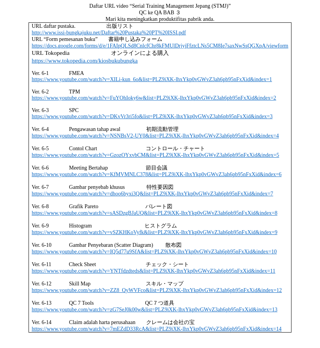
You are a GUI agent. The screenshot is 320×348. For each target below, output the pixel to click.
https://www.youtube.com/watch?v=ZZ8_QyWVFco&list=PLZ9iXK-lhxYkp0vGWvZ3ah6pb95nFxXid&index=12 (157, 290)
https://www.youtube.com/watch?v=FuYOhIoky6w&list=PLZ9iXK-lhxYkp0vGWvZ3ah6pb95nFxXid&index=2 (154, 98)
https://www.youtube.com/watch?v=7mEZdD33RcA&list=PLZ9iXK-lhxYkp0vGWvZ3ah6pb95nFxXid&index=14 (156, 329)
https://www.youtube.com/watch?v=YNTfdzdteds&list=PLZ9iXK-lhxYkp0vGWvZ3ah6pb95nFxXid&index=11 (153, 271)
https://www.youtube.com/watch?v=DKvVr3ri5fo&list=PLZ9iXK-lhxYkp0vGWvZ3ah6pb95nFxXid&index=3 (152, 116)
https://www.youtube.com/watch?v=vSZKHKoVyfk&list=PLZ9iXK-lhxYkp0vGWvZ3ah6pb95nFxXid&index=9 (154, 232)
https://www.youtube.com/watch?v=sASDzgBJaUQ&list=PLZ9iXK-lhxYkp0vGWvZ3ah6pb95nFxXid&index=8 (154, 213)
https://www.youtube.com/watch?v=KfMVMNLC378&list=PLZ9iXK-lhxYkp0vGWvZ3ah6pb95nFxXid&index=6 (156, 174)
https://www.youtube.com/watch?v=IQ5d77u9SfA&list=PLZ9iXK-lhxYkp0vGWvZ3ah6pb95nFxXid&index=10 (154, 252)
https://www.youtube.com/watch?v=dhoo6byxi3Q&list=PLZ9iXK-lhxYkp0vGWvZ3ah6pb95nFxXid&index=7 (152, 194)
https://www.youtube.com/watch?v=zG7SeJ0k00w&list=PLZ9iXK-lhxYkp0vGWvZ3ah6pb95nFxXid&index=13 (154, 309)
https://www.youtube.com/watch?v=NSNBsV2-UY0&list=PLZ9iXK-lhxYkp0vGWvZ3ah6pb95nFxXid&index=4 (155, 136)
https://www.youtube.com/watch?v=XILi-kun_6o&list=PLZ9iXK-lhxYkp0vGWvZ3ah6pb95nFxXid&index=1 (152, 79)
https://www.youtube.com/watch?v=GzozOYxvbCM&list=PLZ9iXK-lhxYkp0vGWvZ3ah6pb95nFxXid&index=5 (155, 155)
